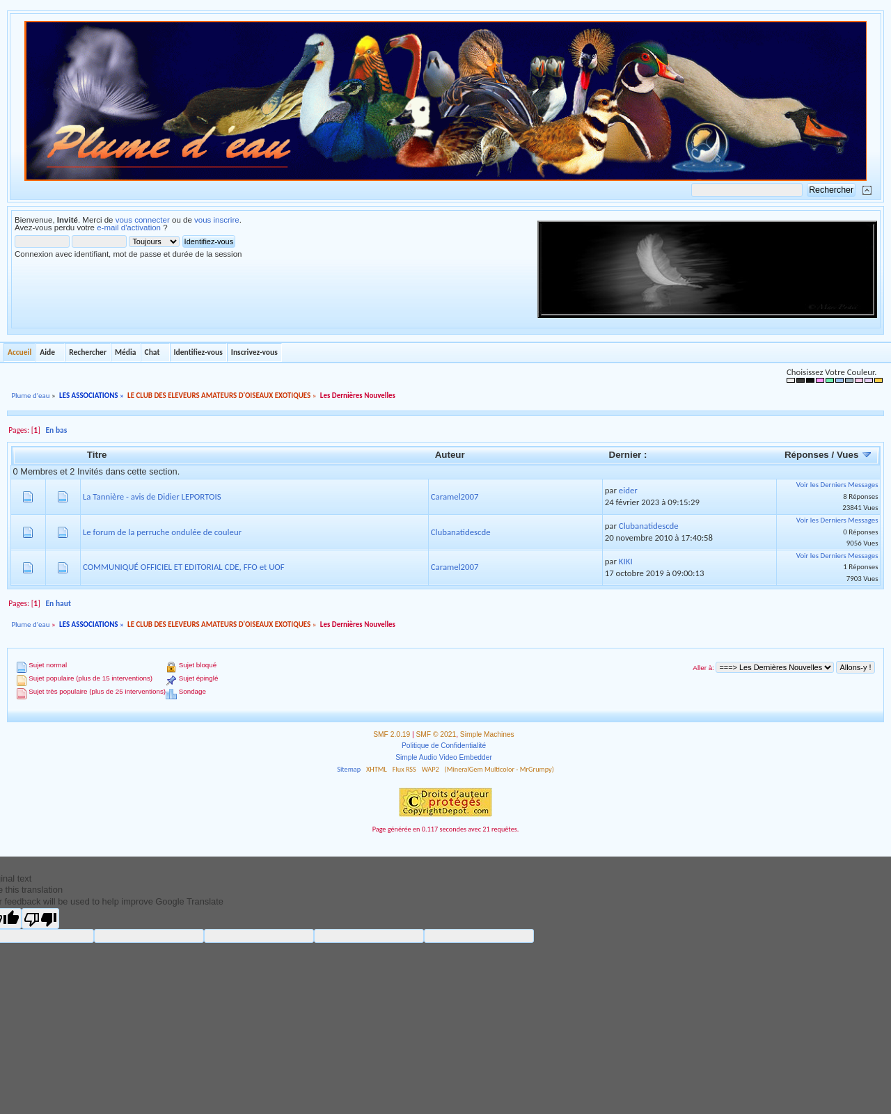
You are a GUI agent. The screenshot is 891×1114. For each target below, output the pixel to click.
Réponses (806, 454)
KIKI (626, 561)
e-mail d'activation (129, 227)
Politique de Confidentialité (444, 745)
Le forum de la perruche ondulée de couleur (162, 532)
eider (628, 490)
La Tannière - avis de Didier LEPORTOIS (152, 496)
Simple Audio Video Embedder (443, 757)
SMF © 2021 (436, 734)
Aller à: (703, 667)
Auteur (450, 454)
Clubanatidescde (461, 532)
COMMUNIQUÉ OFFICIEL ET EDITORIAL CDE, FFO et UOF (184, 567)
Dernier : (628, 454)
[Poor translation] (40, 918)
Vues (854, 454)
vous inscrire (216, 220)
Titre (97, 454)
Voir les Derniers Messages (837, 484)
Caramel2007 (455, 496)
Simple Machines (487, 734)
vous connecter (143, 220)
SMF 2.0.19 (391, 734)
